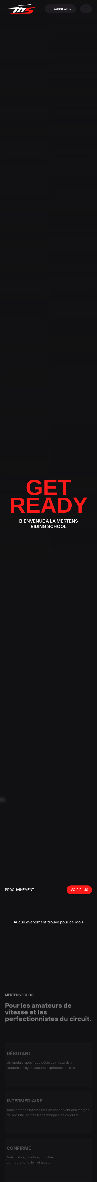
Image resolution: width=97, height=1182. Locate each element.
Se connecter (60, 9)
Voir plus (79, 889)
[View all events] (79, 889)
